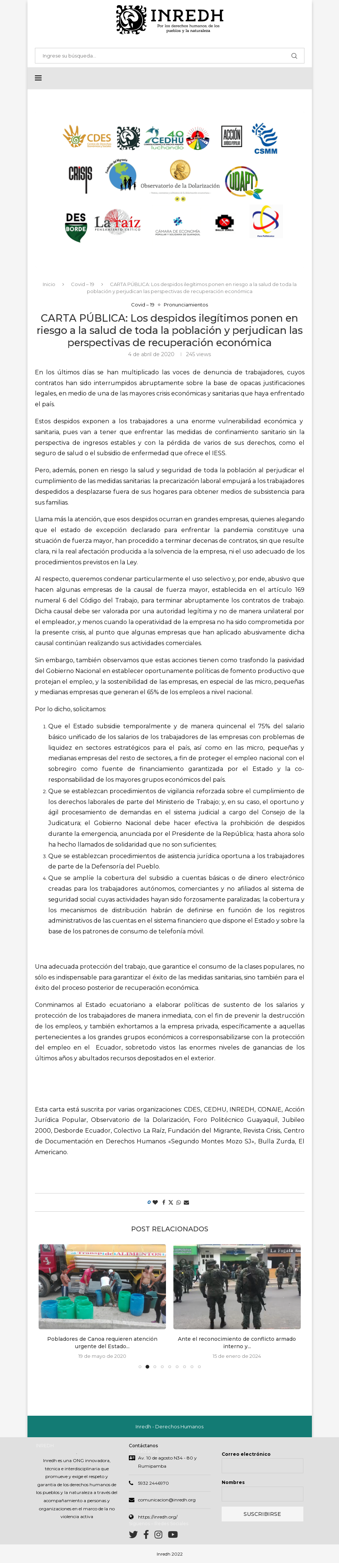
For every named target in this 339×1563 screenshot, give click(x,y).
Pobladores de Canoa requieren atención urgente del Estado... (102, 1343)
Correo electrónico (246, 1454)
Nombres (233, 1482)
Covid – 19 (82, 284)
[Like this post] (155, 1202)
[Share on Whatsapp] (178, 1202)
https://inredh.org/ (157, 1517)
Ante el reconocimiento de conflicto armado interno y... (237, 1343)
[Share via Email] (186, 1202)
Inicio (49, 284)
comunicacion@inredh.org (167, 1500)
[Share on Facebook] (163, 1202)
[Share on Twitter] (170, 1202)
